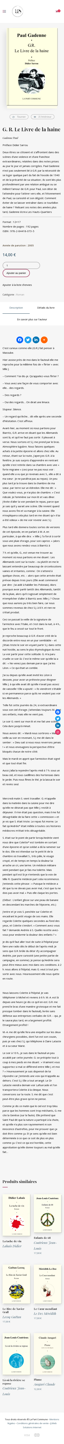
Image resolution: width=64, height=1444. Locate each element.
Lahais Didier (12, 1246)
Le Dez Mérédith (45, 1313)
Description (16, 307)
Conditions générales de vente (33, 1423)
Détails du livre (46, 307)
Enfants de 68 (42, 1237)
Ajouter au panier (16, 273)
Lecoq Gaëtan (12, 1317)
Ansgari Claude (44, 1384)
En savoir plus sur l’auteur (32, 319)
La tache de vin (12, 1241)
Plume (38, 1379)
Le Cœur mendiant (45, 1309)
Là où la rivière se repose (14, 1381)
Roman (20, 294)
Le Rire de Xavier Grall (13, 1310)
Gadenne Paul (10, 138)
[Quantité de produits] (21, 265)
